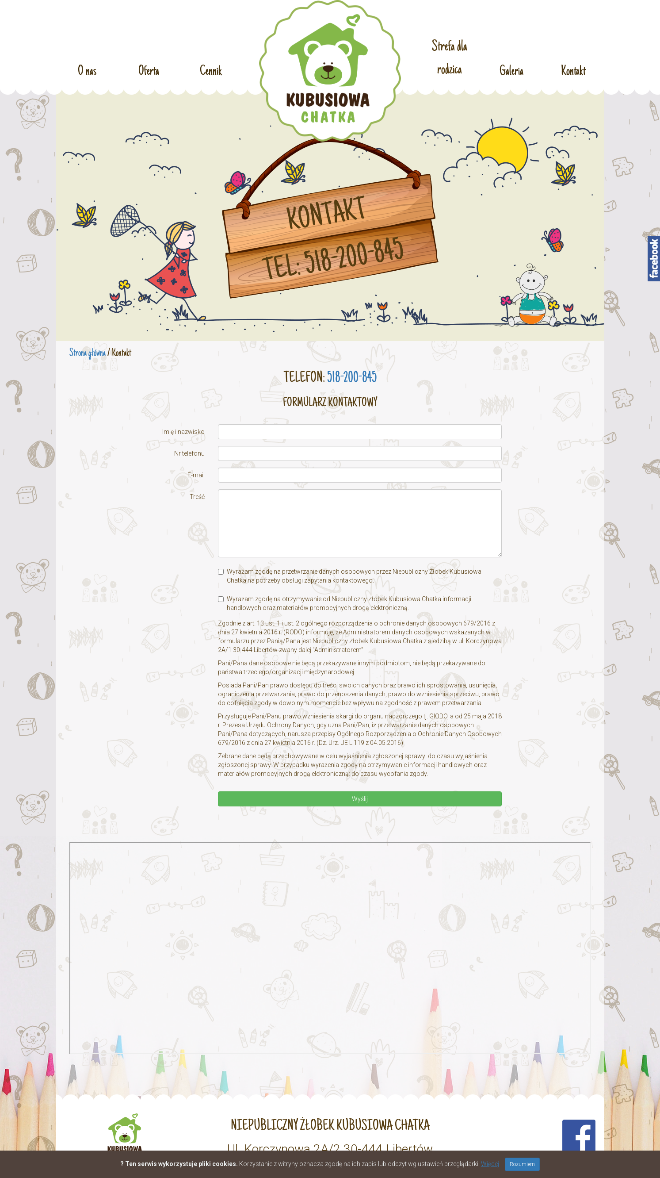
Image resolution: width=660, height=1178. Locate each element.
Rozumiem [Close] (522, 1164)
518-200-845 (352, 379)
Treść (197, 496)
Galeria (511, 70)
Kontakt (573, 70)
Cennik (211, 70)
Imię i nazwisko (183, 431)
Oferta (148, 70)
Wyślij (360, 798)
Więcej (490, 1163)
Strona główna (87, 353)
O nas (87, 70)
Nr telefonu (189, 453)
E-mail (196, 475)
